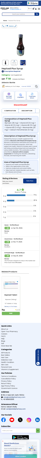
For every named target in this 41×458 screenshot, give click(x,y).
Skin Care (4, 365)
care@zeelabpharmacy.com (13, 397)
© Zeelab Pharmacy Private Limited (14, 447)
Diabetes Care (6, 360)
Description (27, 111)
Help (2, 339)
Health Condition (7, 362)
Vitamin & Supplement (10, 369)
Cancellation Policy (8, 379)
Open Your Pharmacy (9, 331)
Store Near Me (6, 346)
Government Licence (9, 388)
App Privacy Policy (8, 386)
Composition (10, 111)
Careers (4, 334)
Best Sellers (5, 355)
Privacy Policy (6, 381)
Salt (2, 343)
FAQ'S (3, 336)
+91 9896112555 (7, 399)
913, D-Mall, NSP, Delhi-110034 (12, 395)
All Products (5, 353)
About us (4, 329)
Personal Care (6, 367)
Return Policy (6, 383)
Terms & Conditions (8, 376)
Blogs (3, 341)
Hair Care (4, 357)
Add (10, 313)
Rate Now (29, 181)
